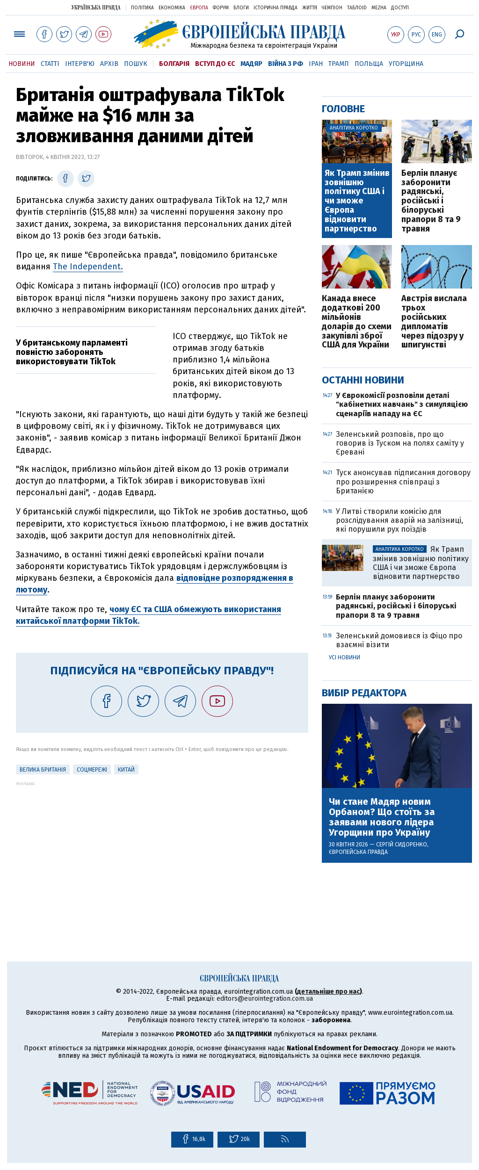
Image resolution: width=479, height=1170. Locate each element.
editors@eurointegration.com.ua (265, 999)
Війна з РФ (285, 64)
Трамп (338, 64)
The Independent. (88, 266)
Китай (126, 769)
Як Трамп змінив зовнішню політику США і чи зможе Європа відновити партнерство (357, 201)
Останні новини (363, 380)
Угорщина (406, 64)
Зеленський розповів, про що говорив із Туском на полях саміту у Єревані (400, 443)
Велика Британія (43, 769)
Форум (221, 8)
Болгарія (174, 64)
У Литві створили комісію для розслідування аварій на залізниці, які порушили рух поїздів (399, 520)
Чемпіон (332, 8)
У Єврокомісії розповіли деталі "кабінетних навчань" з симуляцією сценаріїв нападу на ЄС (402, 404)
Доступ (400, 8)
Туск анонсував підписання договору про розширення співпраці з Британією (403, 481)
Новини (21, 64)
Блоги (241, 8)
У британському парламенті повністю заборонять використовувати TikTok (72, 352)
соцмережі (92, 769)
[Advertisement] (162, 851)
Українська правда (96, 7)
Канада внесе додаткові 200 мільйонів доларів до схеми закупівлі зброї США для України (357, 322)
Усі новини (344, 657)
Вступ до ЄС (215, 64)
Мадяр (251, 64)
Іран (316, 64)
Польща (369, 64)
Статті (50, 64)
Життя (309, 8)
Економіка (172, 8)
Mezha (378, 8)
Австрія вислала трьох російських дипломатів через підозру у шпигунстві (434, 322)
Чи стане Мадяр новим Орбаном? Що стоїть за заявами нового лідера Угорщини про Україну (382, 817)
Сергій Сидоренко (401, 844)
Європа (199, 8)
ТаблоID (357, 8)
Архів (109, 64)
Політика (142, 8)
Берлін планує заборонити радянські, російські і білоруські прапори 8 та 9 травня (431, 201)
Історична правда (276, 8)
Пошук (135, 64)
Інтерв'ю (79, 64)
